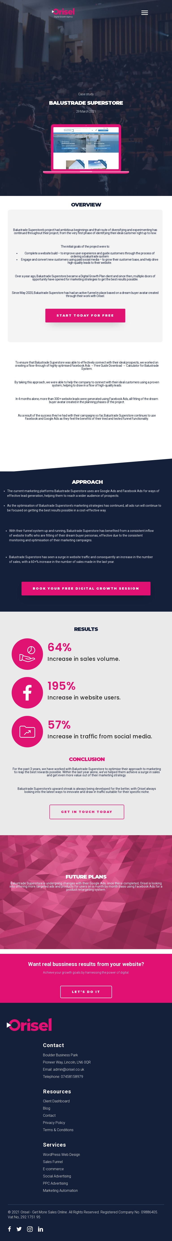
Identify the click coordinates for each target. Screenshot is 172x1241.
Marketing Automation (60, 1190)
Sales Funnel (53, 1162)
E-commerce (53, 1169)
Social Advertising (57, 1176)
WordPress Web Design (61, 1154)
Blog (46, 1108)
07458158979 (72, 1076)
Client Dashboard (56, 1101)
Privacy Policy (54, 1123)
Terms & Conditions (58, 1130)
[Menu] (145, 13)
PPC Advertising (55, 1183)
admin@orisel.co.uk (68, 1069)
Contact (49, 1115)
